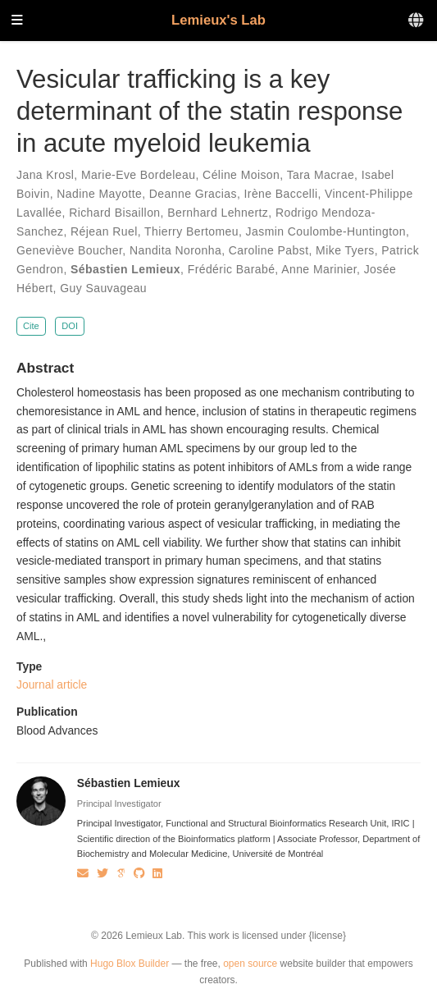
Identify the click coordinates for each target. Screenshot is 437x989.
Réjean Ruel (104, 231)
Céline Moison (241, 174)
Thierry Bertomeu (191, 231)
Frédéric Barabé (231, 269)
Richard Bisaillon (114, 212)
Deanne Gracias (193, 193)
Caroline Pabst (269, 250)
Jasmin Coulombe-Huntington (326, 231)
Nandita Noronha (175, 250)
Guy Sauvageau (103, 288)
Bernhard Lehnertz (217, 212)
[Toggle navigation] (17, 20)
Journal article (51, 684)
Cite (31, 326)
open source (250, 963)
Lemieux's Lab (218, 20)
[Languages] (417, 20)
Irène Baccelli (281, 193)
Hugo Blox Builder (129, 963)
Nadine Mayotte (99, 193)
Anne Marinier (319, 269)
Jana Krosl (45, 174)
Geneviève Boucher (69, 250)
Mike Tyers (345, 250)
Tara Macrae (320, 174)
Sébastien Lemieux (125, 269)
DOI (69, 326)
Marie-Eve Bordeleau (138, 174)
